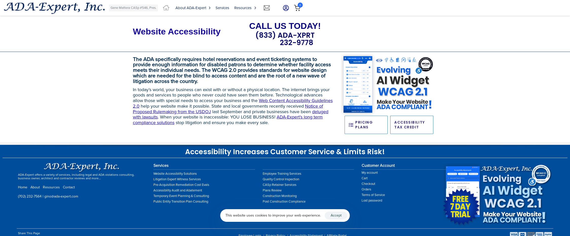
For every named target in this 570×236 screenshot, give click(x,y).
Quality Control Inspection (281, 179)
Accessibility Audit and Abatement (177, 190)
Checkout (368, 184)
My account (370, 173)
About (35, 187)
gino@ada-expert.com (61, 196)
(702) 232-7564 (30, 196)
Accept (336, 215)
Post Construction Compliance (284, 202)
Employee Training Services (282, 174)
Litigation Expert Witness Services (177, 179)
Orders (366, 189)
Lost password (372, 201)
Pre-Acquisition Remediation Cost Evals (181, 185)
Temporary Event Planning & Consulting (181, 196)
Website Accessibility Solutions (175, 174)
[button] (284, 8)
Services (222, 8)
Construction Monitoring (280, 196)
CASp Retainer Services (279, 185)
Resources (245, 8)
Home (22, 187)
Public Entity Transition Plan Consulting (180, 202)
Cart (365, 178)
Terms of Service (373, 195)
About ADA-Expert (192, 8)
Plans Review (272, 190)
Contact (69, 187)
